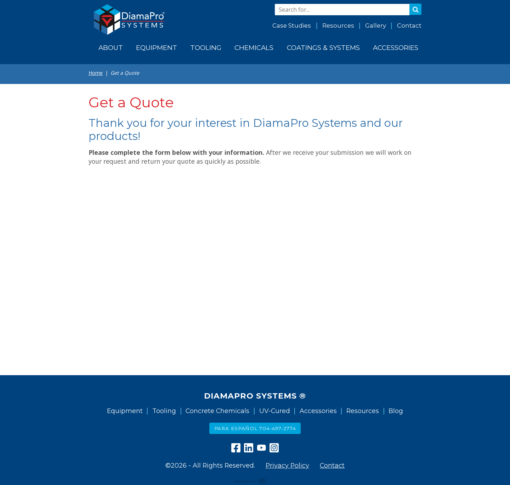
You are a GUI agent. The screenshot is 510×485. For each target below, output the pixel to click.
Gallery (375, 25)
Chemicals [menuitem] (253, 48)
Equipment (125, 410)
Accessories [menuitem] (395, 48)
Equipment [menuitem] (156, 48)
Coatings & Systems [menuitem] (323, 48)
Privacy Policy (287, 465)
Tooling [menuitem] (205, 48)
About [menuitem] (110, 48)
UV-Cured (274, 410)
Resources (338, 25)
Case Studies (291, 25)
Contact (409, 25)
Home (96, 72)
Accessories (318, 410)
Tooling (164, 410)
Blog (396, 410)
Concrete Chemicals (217, 410)
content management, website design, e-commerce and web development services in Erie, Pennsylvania (255, 480)
